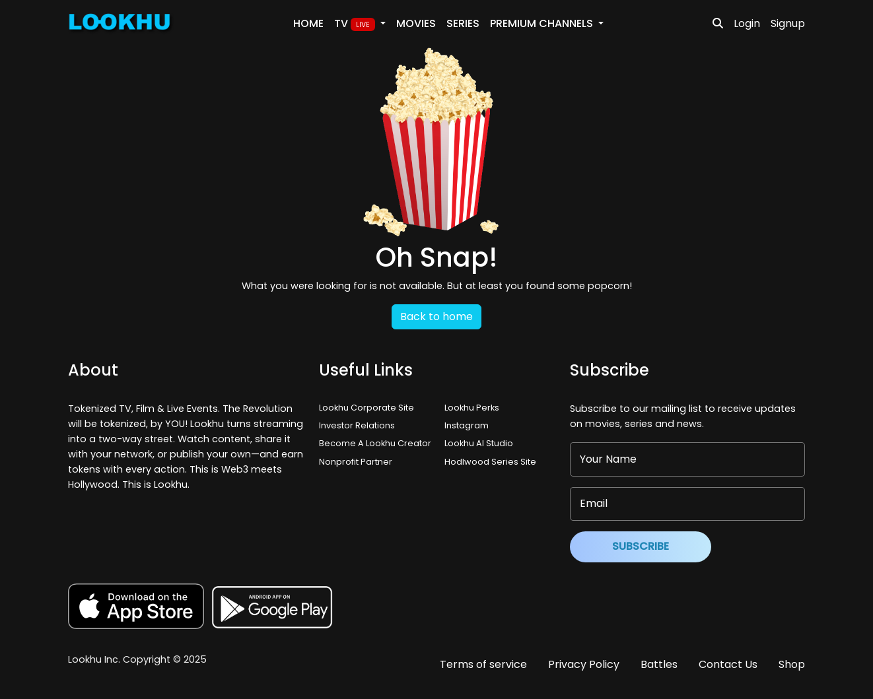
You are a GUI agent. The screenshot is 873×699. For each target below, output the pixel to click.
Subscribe (640, 546)
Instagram (466, 425)
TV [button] (356, 24)
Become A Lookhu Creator (375, 443)
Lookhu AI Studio (478, 443)
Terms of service (483, 664)
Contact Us (728, 664)
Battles (659, 664)
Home (308, 23)
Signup (788, 23)
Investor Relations (357, 425)
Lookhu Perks (471, 407)
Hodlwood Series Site (490, 461)
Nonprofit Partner (355, 461)
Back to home (436, 316)
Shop (792, 664)
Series (462, 23)
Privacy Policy (583, 664)
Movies (416, 23)
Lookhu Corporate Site (368, 407)
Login (747, 23)
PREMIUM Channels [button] (543, 23)
